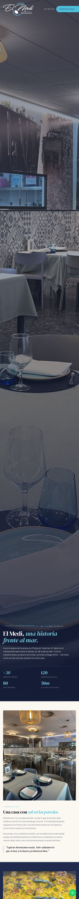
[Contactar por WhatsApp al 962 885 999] (72, 892)
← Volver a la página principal (19, 626)
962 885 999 (49, 9)
